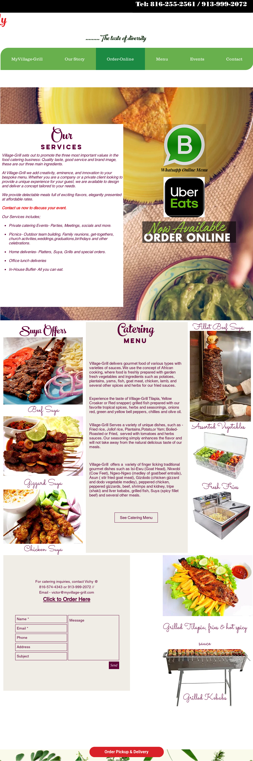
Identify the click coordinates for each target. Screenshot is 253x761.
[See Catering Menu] (136, 517)
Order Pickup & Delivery (126, 751)
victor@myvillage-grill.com (73, 592)
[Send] (114, 665)
